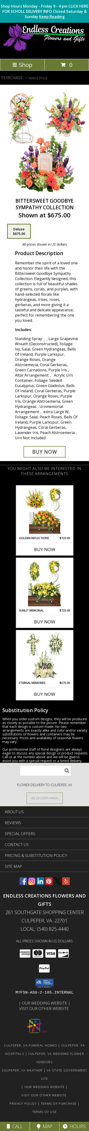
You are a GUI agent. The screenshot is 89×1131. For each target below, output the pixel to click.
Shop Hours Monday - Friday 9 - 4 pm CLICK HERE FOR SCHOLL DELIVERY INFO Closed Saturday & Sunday (44, 11)
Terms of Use (44, 1112)
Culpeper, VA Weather (22, 1070)
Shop (22, 65)
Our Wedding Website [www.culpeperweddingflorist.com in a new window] (45, 1003)
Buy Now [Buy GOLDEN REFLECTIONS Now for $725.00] (44, 549)
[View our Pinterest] (49, 883)
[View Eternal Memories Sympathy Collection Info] (44, 656)
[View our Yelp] (66, 883)
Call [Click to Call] (15, 1126)
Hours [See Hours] (74, 1126)
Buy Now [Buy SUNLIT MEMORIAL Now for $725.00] (44, 622)
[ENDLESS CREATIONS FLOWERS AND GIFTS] (44, 52)
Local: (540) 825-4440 (45, 929)
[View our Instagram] (32, 883)
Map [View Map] (44, 1126)
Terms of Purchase (59, 1103)
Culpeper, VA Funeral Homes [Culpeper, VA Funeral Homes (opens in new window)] (30, 1045)
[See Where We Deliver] (45, 798)
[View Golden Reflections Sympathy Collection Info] (44, 511)
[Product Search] (45, 770)
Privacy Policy (23, 1103)
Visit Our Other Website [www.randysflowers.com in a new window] (44, 1008)
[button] (44, 983)
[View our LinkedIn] (40, 883)
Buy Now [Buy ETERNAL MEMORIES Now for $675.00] (44, 694)
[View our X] (57, 883)
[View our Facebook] (23, 883)
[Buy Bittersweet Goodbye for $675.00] (44, 452)
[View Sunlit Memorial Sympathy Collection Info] (44, 583)
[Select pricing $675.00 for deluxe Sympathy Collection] (19, 231)
